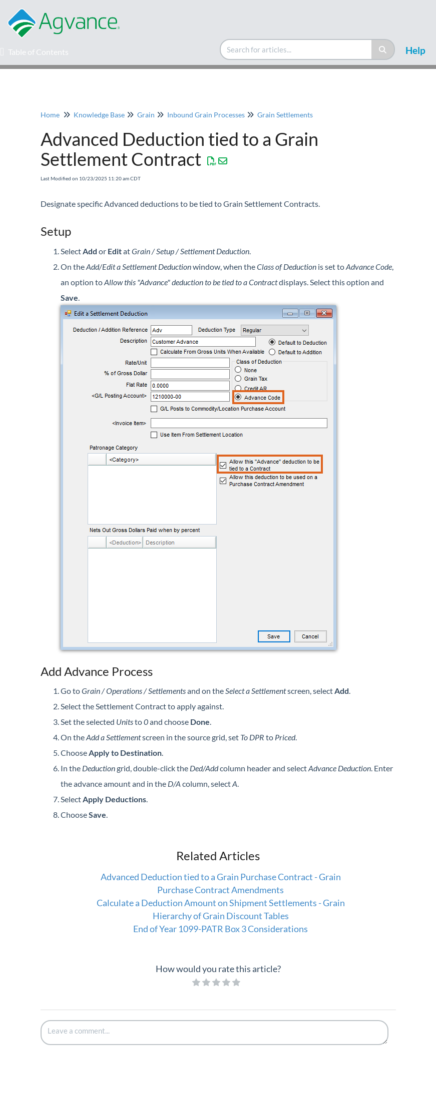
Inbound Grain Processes (206, 114)
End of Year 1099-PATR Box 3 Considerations (220, 928)
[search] (296, 49)
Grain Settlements (285, 114)
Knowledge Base (99, 114)
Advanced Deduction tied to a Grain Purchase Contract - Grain (221, 876)
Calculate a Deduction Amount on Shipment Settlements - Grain (221, 902)
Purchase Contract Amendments (220, 889)
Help (415, 50)
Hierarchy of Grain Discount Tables (221, 915)
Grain (146, 114)
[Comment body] (214, 1032)
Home (50, 114)
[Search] (383, 49)
